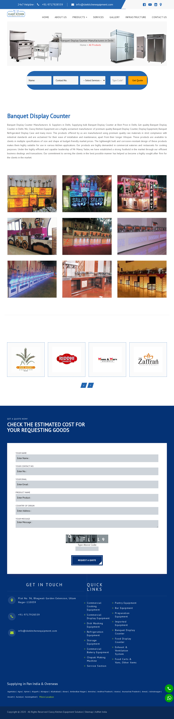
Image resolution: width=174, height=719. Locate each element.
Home (45, 17)
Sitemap (89, 711)
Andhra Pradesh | (105, 691)
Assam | (11, 697)
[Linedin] (155, 4)
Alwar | (66, 691)
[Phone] (166, 686)
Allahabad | (56, 691)
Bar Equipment (124, 608)
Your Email (21, 479)
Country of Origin (25, 505)
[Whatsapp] (167, 696)
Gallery (115, 17)
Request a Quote (87, 560)
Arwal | (145, 691)
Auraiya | (20, 697)
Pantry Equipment (125, 602)
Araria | (117, 691)
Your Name (21, 453)
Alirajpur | (45, 691)
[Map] (161, 4)
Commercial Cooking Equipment (94, 606)
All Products (95, 44)
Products (79, 17)
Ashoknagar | (155, 691)
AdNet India (101, 711)
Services (98, 17)
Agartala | (12, 691)
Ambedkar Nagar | (78, 691)
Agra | (20, 691)
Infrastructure (135, 17)
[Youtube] (150, 4)
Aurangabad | (31, 697)
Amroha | (92, 691)
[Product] (92, 80)
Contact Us (159, 17)
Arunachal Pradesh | (131, 691)
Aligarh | (36, 691)
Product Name (23, 492)
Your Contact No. (25, 466)
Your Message (23, 518)
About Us (61, 17)
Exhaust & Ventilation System (121, 650)
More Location (46, 696)
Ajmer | (27, 691)
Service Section (96, 665)
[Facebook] (144, 4)
